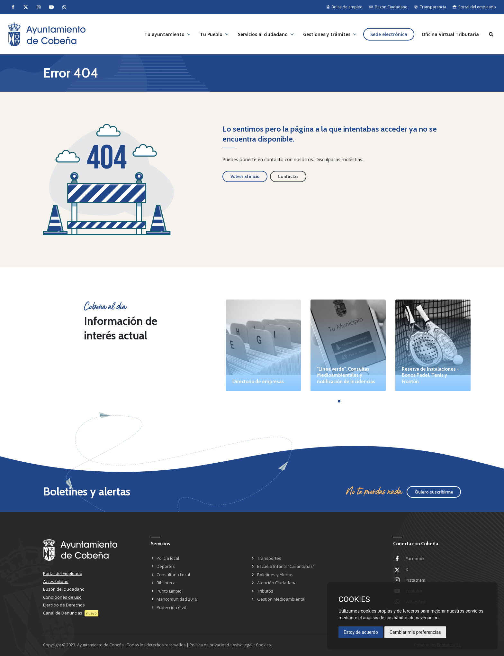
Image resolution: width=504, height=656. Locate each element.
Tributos (265, 591)
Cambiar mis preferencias (415, 632)
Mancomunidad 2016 (177, 599)
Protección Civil (171, 607)
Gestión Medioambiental (281, 599)
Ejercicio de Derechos (64, 605)
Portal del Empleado (62, 573)
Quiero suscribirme (434, 491)
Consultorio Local (173, 574)
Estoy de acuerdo (361, 632)
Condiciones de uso (62, 597)
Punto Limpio (169, 591)
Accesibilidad (55, 581)
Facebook (415, 558)
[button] (339, 401)
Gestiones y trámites (326, 34)
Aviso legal (242, 645)
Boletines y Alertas (275, 574)
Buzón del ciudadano (64, 589)
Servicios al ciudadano (263, 34)
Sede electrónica (388, 34)
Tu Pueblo (211, 34)
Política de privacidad (209, 645)
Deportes (166, 566)
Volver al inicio (245, 176)
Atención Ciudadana (277, 583)
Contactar (288, 176)
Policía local (168, 558)
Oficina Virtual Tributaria (450, 34)
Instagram (415, 580)
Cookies (263, 645)
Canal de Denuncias (62, 613)
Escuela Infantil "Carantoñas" (286, 566)
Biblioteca (166, 583)
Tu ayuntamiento (164, 34)
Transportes (269, 558)
